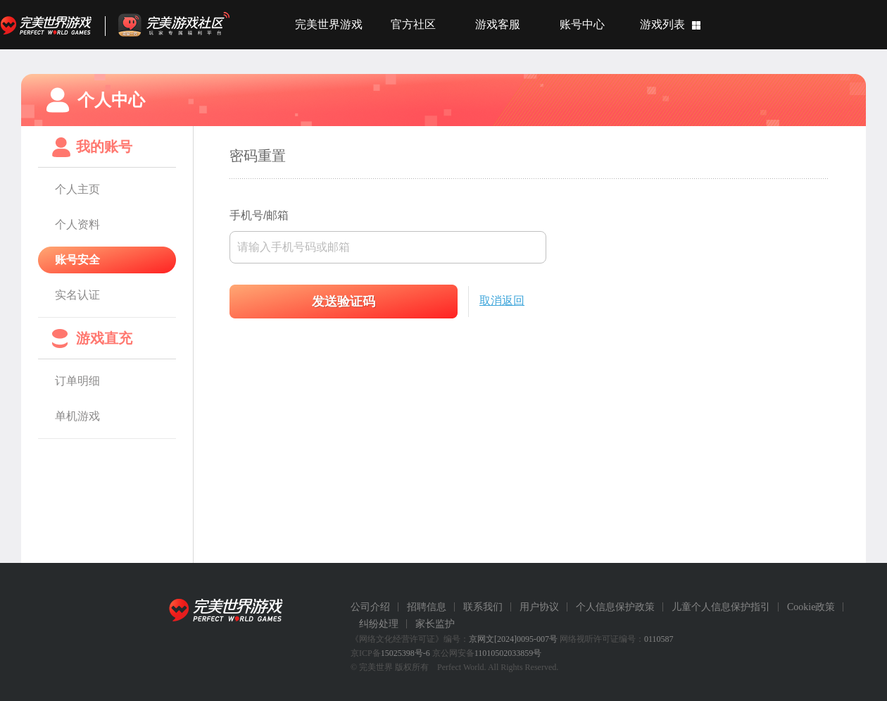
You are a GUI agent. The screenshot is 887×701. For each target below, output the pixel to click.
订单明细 (77, 381)
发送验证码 (343, 301)
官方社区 (413, 24)
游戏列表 (662, 24)
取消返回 (501, 300)
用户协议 (539, 607)
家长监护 (435, 624)
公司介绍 (370, 607)
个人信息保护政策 (615, 607)
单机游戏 (77, 416)
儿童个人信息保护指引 (721, 607)
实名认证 (77, 295)
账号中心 (582, 24)
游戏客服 (497, 24)
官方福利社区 (186, 24)
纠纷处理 (378, 624)
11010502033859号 (508, 653)
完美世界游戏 (49, 24)
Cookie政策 (811, 607)
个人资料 (77, 224)
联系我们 (483, 607)
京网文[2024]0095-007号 (513, 639)
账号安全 (77, 260)
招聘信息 (426, 607)
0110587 (659, 639)
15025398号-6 (405, 653)
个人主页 (77, 189)
